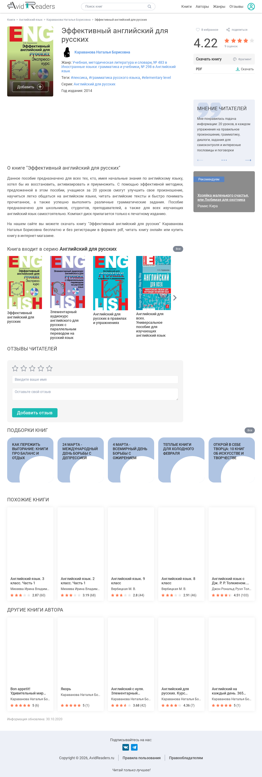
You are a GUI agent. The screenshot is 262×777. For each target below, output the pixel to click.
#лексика (79, 77)
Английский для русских (94, 84)
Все (178, 248)
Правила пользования (142, 758)
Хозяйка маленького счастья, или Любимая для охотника (223, 197)
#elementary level (156, 77)
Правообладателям (186, 758)
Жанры (219, 6)
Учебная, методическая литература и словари (112, 62)
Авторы (202, 6)
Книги (186, 6)
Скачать (247, 69)
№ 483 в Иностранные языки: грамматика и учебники (114, 64)
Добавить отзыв (35, 412)
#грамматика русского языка (114, 77)
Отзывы (236, 6)
